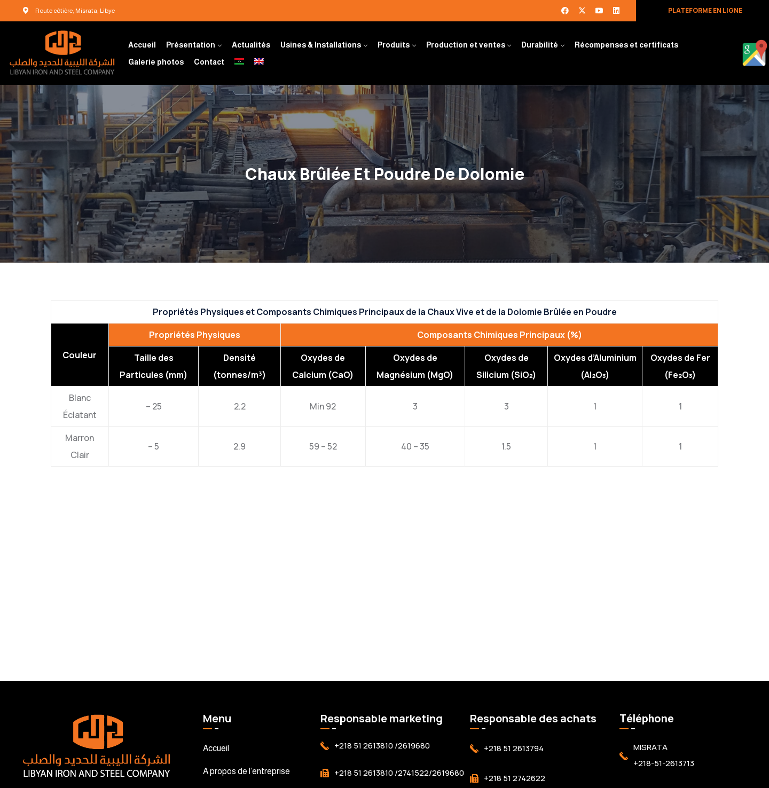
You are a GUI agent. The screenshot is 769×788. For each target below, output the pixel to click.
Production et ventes (465, 45)
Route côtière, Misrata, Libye (75, 10)
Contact (209, 62)
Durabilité (539, 45)
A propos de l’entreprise (246, 771)
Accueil (142, 45)
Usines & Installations (320, 45)
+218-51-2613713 (663, 763)
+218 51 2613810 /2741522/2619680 (399, 772)
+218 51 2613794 (514, 748)
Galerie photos (156, 62)
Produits (394, 45)
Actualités (251, 45)
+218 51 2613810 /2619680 (382, 745)
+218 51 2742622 (514, 778)
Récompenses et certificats (626, 45)
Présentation (190, 45)
